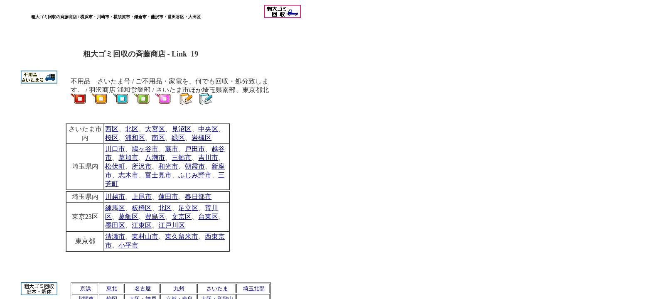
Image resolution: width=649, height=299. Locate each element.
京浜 (85, 288)
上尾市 (142, 196)
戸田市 (195, 148)
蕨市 (171, 148)
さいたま (217, 288)
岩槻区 (201, 137)
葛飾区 (128, 216)
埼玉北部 (254, 288)
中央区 (208, 128)
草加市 (128, 157)
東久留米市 (181, 236)
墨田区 (115, 225)
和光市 (168, 166)
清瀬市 (115, 236)
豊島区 (155, 216)
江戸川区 (171, 225)
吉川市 (208, 157)
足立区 (188, 207)
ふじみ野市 (194, 175)
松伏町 (115, 166)
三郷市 (182, 157)
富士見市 (158, 175)
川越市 (115, 196)
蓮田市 (168, 196)
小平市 (128, 245)
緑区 (178, 137)
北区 (165, 207)
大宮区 (155, 128)
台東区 (208, 216)
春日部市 (198, 196)
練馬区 (115, 207)
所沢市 (142, 166)
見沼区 (182, 128)
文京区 (182, 216)
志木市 (128, 175)
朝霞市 (195, 166)
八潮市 (155, 157)
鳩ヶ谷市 (145, 148)
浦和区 (135, 137)
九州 (179, 288)
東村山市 (145, 236)
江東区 (142, 225)
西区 (111, 128)
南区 (158, 137)
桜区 (111, 137)
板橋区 (142, 207)
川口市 (115, 148)
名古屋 (143, 288)
